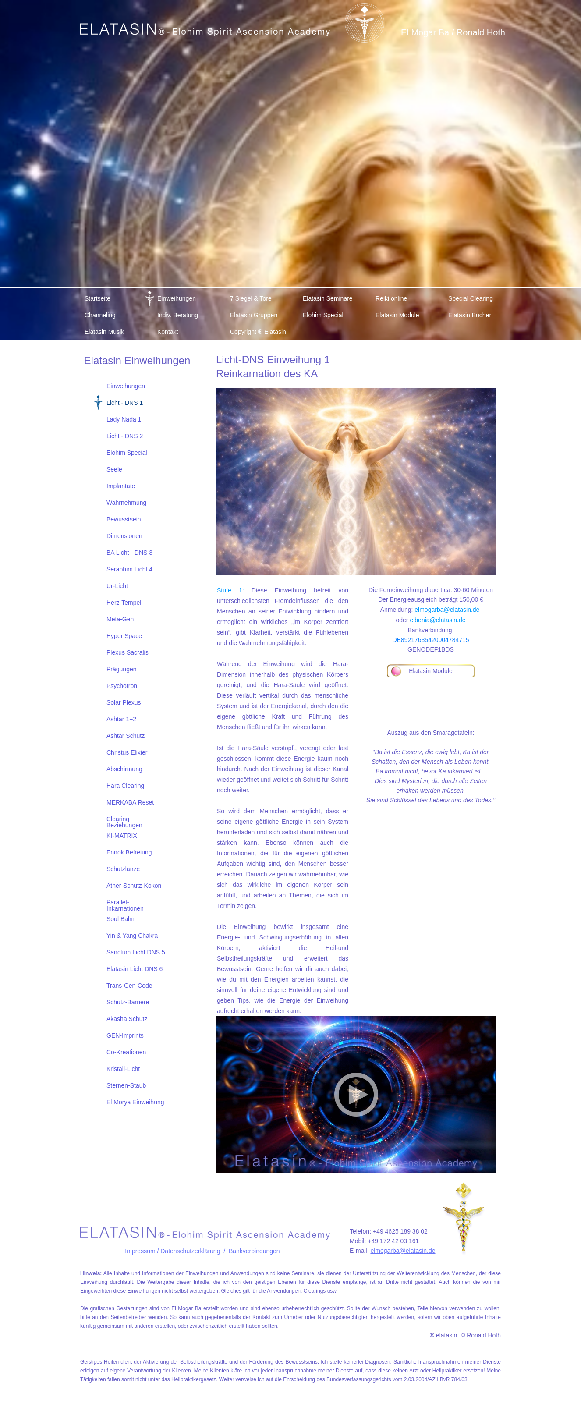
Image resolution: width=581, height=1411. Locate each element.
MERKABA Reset (130, 802)
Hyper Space (124, 635)
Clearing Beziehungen (124, 821)
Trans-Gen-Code (129, 985)
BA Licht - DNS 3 (129, 552)
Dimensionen (124, 535)
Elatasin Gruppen (253, 315)
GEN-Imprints (125, 1035)
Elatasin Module (397, 315)
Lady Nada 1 (123, 419)
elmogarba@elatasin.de (446, 609)
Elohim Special (323, 315)
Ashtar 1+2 (121, 719)
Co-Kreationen (126, 1052)
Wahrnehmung (126, 502)
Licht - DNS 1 (124, 402)
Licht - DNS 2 (124, 436)
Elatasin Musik (104, 331)
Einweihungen (176, 298)
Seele (114, 469)
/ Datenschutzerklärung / (192, 1251)
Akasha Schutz (126, 1018)
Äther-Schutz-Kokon (133, 885)
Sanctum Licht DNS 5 (135, 952)
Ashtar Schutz (125, 735)
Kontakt (167, 331)
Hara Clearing (125, 785)
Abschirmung (124, 769)
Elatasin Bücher (469, 315)
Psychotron (121, 685)
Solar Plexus (123, 702)
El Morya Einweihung (135, 1102)
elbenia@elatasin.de (437, 620)
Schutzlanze (123, 868)
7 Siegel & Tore (251, 298)
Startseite (97, 298)
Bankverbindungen (254, 1251)
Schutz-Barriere (127, 1002)
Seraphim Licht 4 (129, 569)
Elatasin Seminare (328, 298)
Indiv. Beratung (177, 315)
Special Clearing (470, 298)
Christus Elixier (126, 752)
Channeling (100, 315)
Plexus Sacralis (127, 652)
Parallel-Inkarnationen (125, 905)
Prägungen (121, 669)
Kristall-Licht (123, 1068)
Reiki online (391, 298)
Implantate (120, 485)
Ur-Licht (117, 585)
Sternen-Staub (126, 1085)
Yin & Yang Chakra (132, 935)
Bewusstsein (123, 519)
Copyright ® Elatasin (258, 331)
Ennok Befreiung (129, 852)
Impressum (140, 1251)
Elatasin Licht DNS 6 (134, 968)
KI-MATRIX (121, 835)
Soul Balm (120, 918)
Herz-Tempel (123, 602)
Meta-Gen (120, 619)
